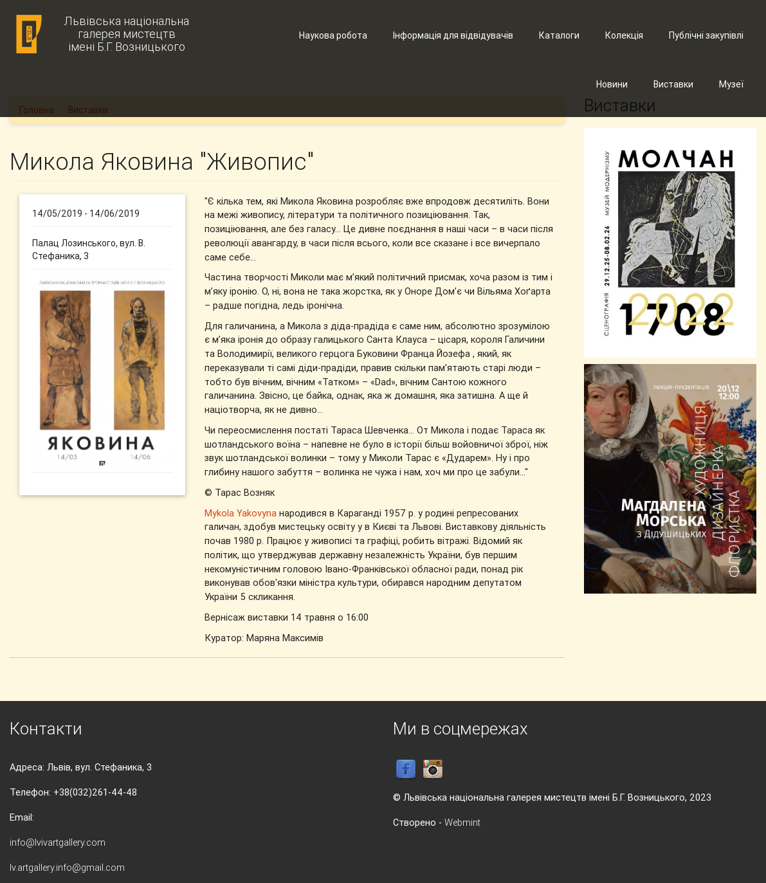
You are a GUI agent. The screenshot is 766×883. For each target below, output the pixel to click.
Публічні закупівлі (706, 35)
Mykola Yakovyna (241, 513)
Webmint (462, 822)
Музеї (731, 84)
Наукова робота (333, 35)
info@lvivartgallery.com (57, 842)
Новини (612, 84)
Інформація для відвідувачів (453, 35)
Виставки (673, 84)
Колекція (624, 35)
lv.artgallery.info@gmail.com (67, 867)
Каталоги (559, 35)
